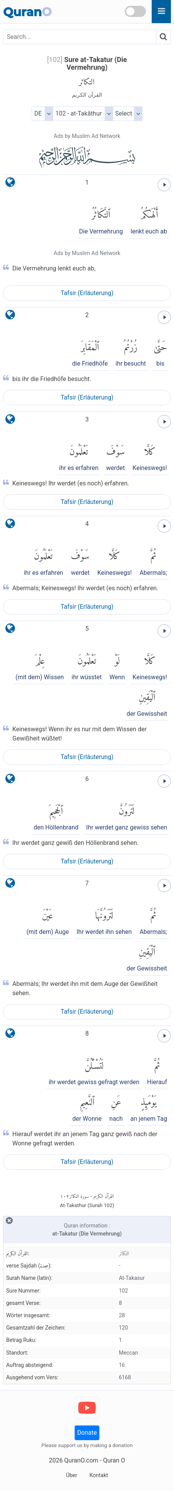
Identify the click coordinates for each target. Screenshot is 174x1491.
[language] (10, 184)
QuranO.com (81, 1460)
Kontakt (98, 1475)
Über (71, 1475)
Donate (87, 1432)
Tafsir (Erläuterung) (86, 293)
